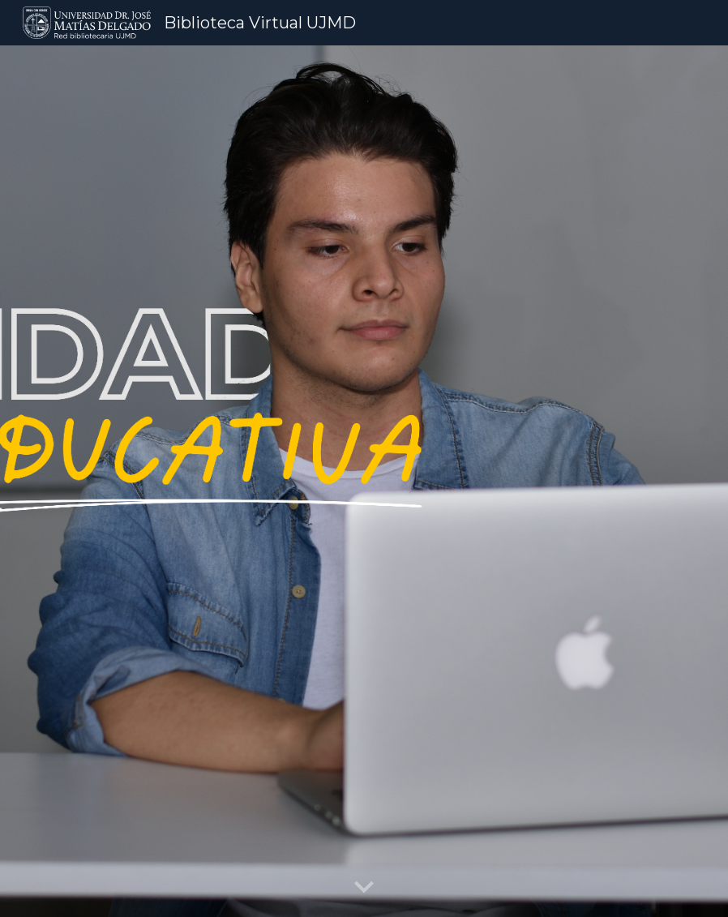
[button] (364, 887)
